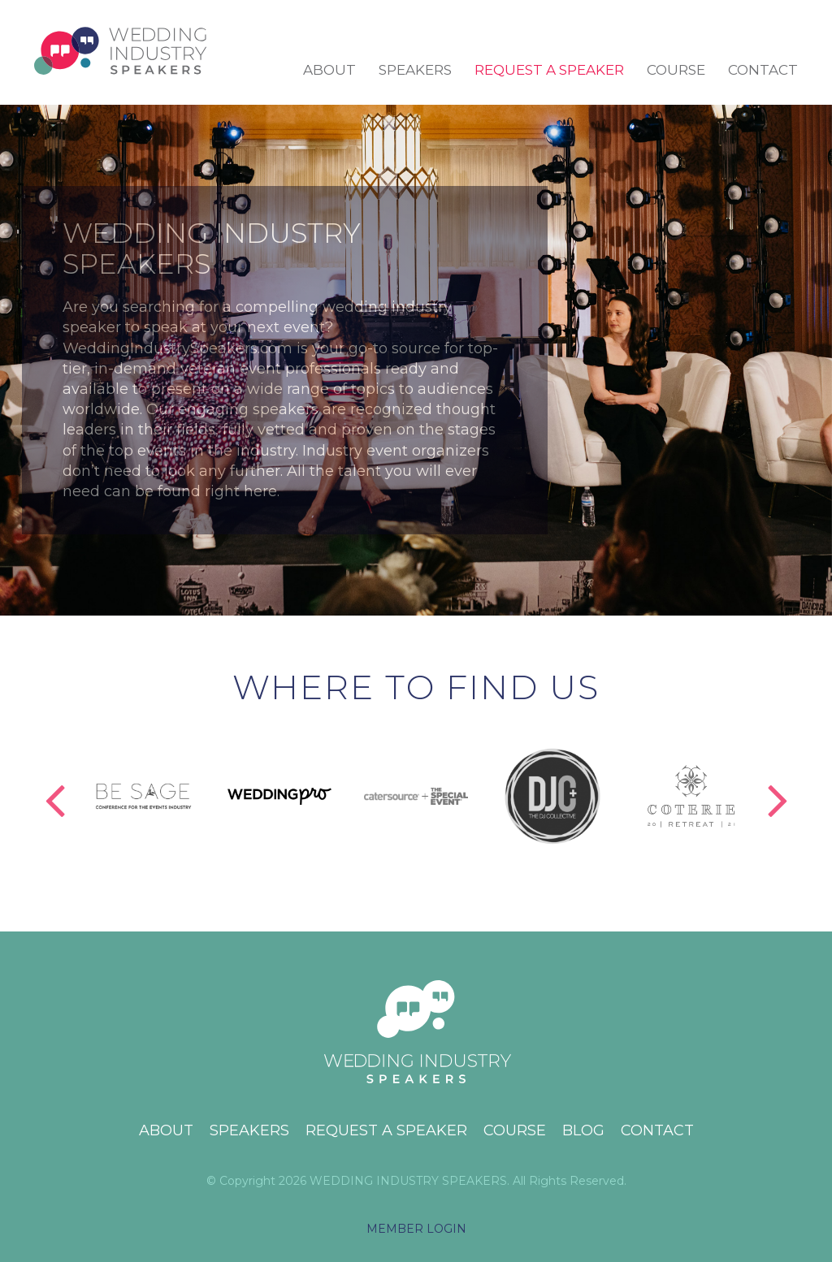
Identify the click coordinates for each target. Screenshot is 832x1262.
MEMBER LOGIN (416, 1228)
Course (676, 70)
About (329, 70)
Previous (54, 783)
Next (777, 783)
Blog (583, 1130)
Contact (763, 70)
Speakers (415, 70)
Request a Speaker (549, 70)
